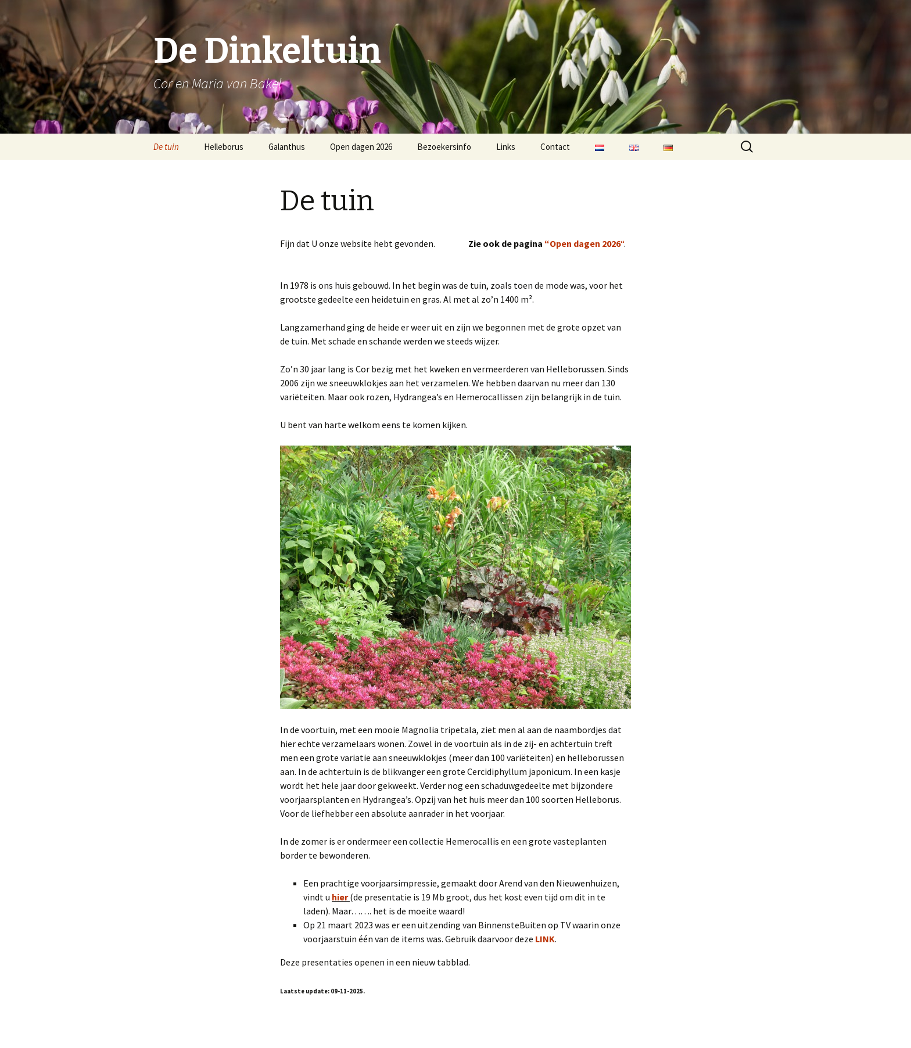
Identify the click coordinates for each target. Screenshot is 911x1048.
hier (340, 897)
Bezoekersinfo (444, 146)
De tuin (166, 146)
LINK (545, 939)
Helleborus (223, 146)
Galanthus (286, 146)
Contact (555, 146)
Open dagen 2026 (361, 146)
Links (505, 146)
